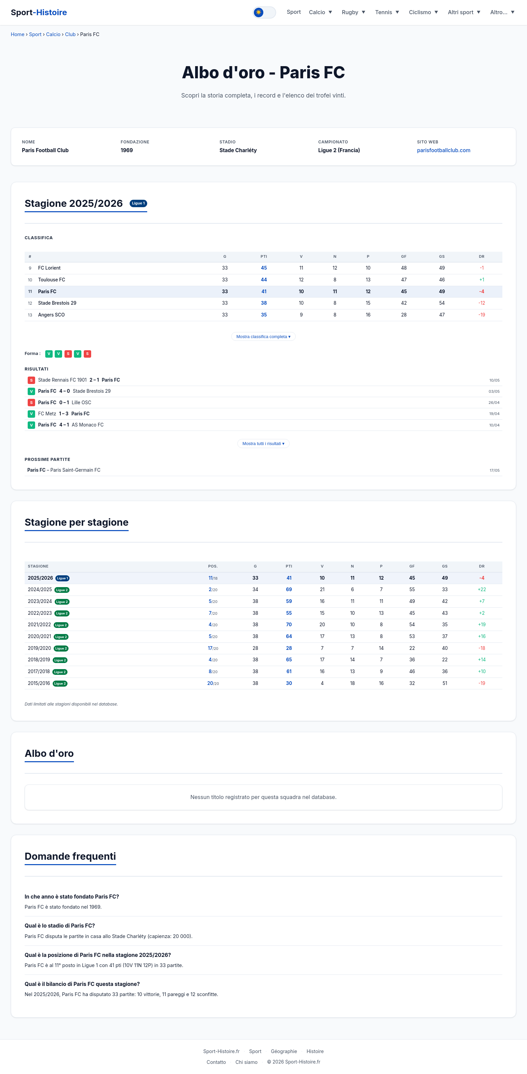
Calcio (317, 12)
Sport (39, 12)
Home (17, 34)
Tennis (383, 12)
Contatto (216, 1062)
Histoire (315, 1051)
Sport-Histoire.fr (221, 1051)
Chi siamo (246, 1062)
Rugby (350, 12)
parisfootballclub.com (443, 150)
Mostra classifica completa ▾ (263, 336)
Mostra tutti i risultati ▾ (263, 443)
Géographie (284, 1051)
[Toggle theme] (264, 12)
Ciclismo (420, 12)
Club (70, 34)
